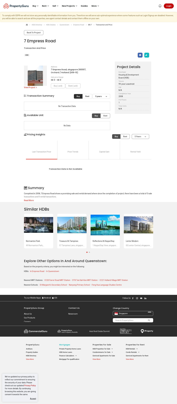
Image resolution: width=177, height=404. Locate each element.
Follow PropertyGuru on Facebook (132, 298)
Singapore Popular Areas (138, 368)
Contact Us (74, 308)
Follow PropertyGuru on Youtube (141, 298)
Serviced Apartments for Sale (104, 356)
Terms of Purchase (86, 398)
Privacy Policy (30, 385)
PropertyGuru (32, 344)
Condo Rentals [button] (133, 352)
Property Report (126, 331)
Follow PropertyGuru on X (149, 298)
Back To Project (34, 33)
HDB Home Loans (65, 352)
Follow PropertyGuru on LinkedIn (145, 298)
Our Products (29, 318)
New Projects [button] (70, 6)
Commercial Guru (35, 331)
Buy (78, 96)
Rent (87, 96)
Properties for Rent (135, 344)
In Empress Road (37, 271)
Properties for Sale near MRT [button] (71, 375)
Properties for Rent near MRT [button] (71, 378)
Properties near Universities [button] (104, 375)
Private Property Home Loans (70, 349)
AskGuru (29, 349)
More (96, 6)
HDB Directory (31, 356)
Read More (29, 200)
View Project (30, 87)
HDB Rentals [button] (132, 349)
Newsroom (73, 314)
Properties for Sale (102, 344)
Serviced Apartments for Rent (137, 356)
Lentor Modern (132, 241)
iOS (54, 298)
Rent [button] (46, 6)
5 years (98, 96)
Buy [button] (36, 6)
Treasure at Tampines (68, 241)
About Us (28, 314)
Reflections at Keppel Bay (103, 241)
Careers (27, 322)
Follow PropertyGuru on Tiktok (152, 298)
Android (46, 298)
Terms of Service (53, 398)
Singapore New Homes (37, 368)
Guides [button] (84, 6)
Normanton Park (33, 241)
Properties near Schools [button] (103, 378)
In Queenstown (52, 271)
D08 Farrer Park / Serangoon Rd (137, 382)
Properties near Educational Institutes (103, 369)
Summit (99, 331)
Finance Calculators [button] (68, 355)
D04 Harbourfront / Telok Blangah (138, 372)
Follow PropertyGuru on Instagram (137, 298)
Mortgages (64, 344)
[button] (88, 136)
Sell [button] (55, 6)
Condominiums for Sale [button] (103, 352)
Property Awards (67, 331)
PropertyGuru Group (34, 308)
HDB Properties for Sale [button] (103, 349)
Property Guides (32, 352)
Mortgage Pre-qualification (69, 359)
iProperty (147, 331)
